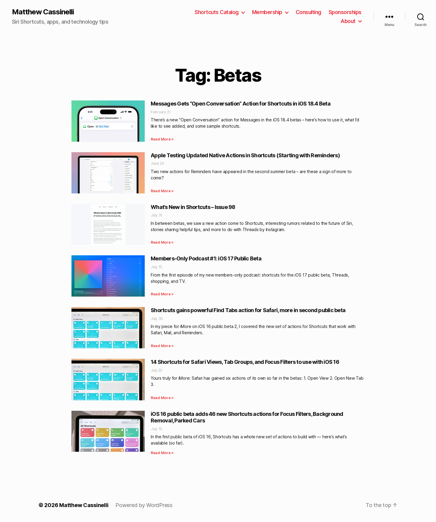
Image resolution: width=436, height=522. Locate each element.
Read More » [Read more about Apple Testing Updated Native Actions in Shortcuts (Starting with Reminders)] (162, 191)
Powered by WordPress (144, 505)
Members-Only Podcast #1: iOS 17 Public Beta (206, 258)
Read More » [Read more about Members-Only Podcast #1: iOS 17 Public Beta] (162, 294)
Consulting (308, 12)
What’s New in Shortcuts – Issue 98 (193, 207)
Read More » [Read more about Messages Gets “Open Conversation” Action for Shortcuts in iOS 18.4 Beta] (162, 139)
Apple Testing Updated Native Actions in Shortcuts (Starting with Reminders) (245, 155)
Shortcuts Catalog (217, 12)
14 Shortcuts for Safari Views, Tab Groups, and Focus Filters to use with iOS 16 (245, 362)
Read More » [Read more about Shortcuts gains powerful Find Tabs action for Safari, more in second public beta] (162, 346)
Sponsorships (345, 12)
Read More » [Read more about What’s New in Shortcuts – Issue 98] (162, 242)
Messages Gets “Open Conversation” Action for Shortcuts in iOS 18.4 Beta (240, 103)
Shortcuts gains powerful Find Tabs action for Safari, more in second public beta (248, 310)
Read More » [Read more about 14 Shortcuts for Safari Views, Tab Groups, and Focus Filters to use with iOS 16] (162, 398)
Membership (267, 12)
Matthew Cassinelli (43, 12)
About (348, 21)
